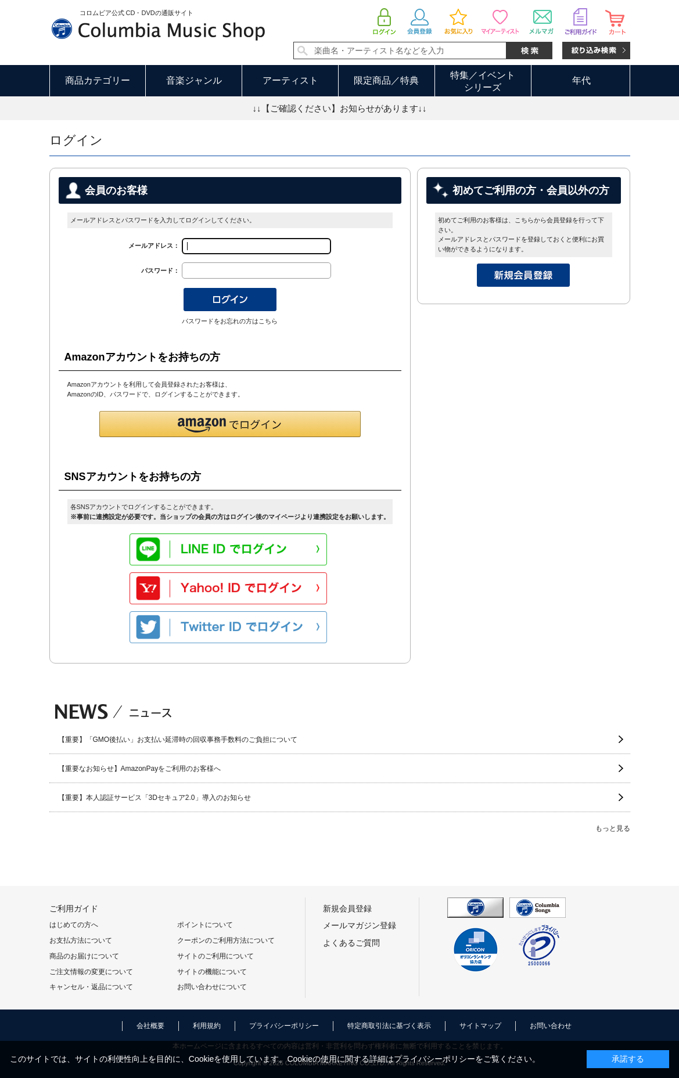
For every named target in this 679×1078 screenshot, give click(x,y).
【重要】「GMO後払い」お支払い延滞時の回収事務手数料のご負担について (178, 740)
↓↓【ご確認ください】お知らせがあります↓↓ (340, 108)
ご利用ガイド (73, 908)
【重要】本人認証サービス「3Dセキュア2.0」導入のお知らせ (154, 798)
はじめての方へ (73, 925)
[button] (230, 424)
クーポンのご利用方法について (226, 940)
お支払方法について (80, 940)
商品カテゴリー (97, 80)
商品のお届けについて (84, 956)
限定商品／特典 (386, 80)
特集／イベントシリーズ (482, 81)
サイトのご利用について (215, 956)
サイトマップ (480, 1026)
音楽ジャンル (194, 80)
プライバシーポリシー (284, 1026)
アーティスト (290, 80)
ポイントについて (205, 925)
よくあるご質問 (351, 942)
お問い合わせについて (212, 987)
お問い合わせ (551, 1026)
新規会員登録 (347, 908)
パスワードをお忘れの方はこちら (230, 321)
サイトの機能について (212, 972)
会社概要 (150, 1026)
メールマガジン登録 (359, 925)
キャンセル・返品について (91, 987)
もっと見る (612, 828)
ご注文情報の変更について (91, 972)
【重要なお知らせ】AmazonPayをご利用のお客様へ (139, 769)
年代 (581, 80)
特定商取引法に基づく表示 (389, 1026)
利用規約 (207, 1026)
